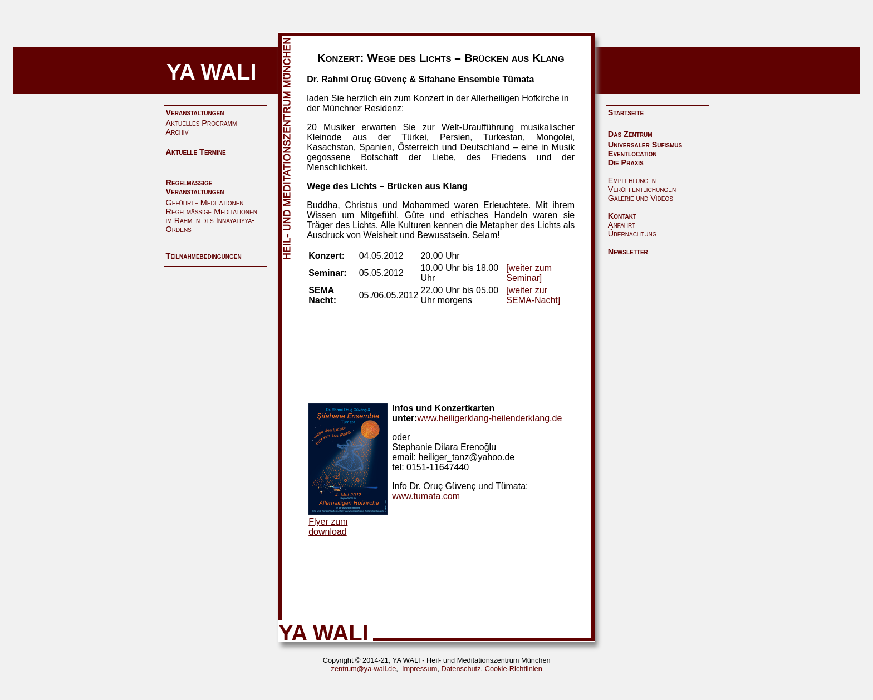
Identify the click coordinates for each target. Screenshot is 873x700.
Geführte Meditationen (205, 202)
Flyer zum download (327, 526)
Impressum (419, 668)
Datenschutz (460, 668)
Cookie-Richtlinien (513, 668)
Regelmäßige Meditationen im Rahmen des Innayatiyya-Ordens (211, 220)
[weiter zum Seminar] (529, 273)
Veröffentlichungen (642, 189)
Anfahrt (621, 224)
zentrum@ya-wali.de (363, 668)
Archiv (177, 131)
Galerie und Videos (640, 198)
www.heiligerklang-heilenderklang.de (490, 418)
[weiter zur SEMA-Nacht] (533, 295)
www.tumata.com (426, 496)
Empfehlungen (632, 180)
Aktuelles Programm (201, 123)
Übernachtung (632, 233)
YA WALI (211, 72)
